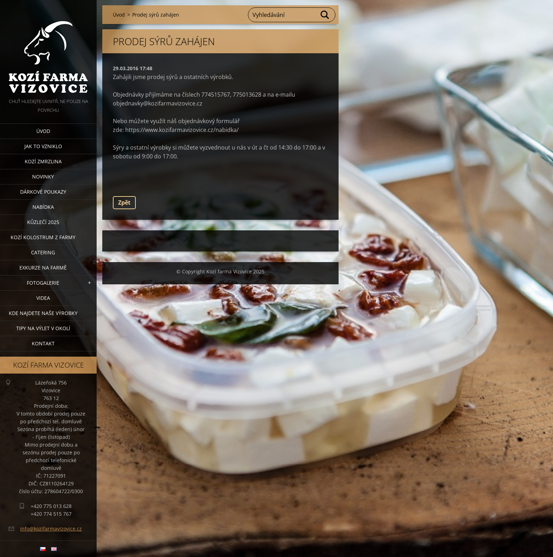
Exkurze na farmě (43, 267)
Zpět (124, 202)
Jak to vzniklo (43, 146)
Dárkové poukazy (43, 191)
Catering (43, 252)
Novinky (43, 176)
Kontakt (43, 343)
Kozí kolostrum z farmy (43, 237)
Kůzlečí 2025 (43, 222)
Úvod (43, 131)
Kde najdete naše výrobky (43, 313)
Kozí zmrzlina (43, 161)
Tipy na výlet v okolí (43, 328)
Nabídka (43, 207)
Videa (43, 298)
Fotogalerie (43, 282)
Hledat (325, 15)
